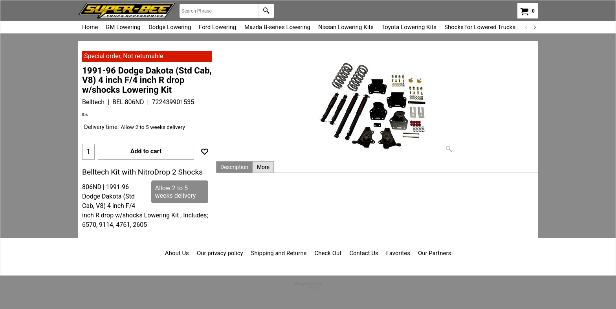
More (263, 167)
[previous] (526, 27)
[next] (534, 27)
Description (234, 167)
